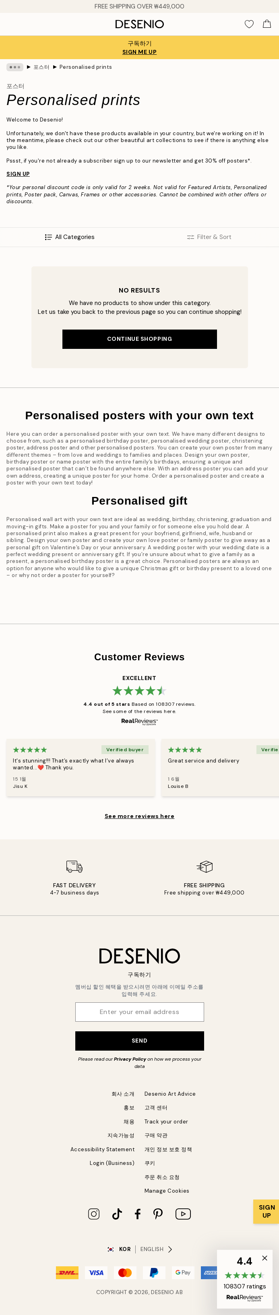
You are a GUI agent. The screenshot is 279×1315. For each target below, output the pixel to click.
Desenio (162, 1292)
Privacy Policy (130, 1059)
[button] (245, 1279)
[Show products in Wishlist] (249, 24)
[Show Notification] (266, 1212)
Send (139, 1040)
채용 (129, 1121)
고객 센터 (156, 1107)
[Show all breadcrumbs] (14, 67)
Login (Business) (112, 1163)
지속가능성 (121, 1135)
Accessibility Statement (102, 1149)
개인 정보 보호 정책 (168, 1149)
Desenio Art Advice (170, 1093)
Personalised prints (86, 67)
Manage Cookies (167, 1190)
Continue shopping (139, 338)
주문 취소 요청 (162, 1177)
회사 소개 (123, 1093)
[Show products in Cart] (267, 24)
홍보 (129, 1107)
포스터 (41, 67)
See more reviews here (140, 816)
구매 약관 (156, 1135)
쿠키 (150, 1163)
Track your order (166, 1121)
